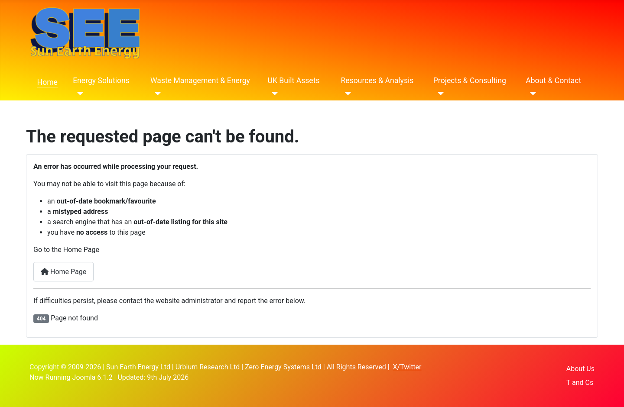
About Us (580, 369)
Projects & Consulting (469, 80)
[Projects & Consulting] (438, 93)
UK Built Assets (294, 80)
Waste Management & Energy (200, 80)
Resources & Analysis (377, 80)
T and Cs (579, 382)
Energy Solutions (101, 80)
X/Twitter (407, 367)
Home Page (63, 272)
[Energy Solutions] (78, 93)
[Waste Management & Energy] (155, 93)
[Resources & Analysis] (346, 93)
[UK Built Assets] (273, 93)
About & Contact (553, 80)
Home (47, 82)
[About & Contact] (531, 93)
